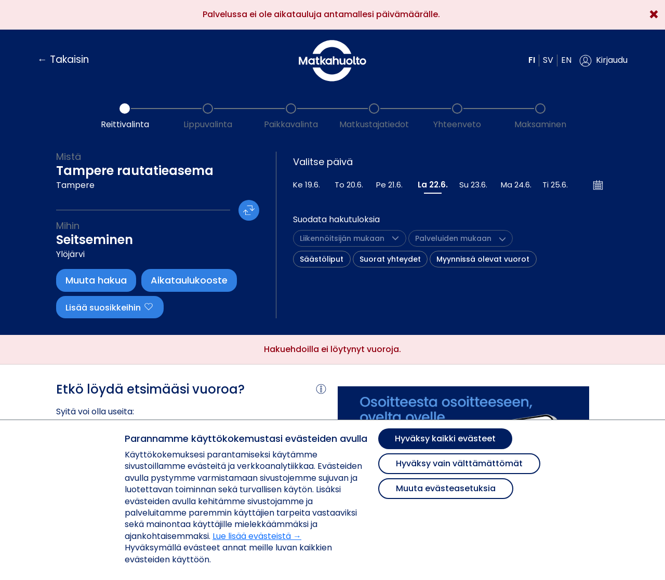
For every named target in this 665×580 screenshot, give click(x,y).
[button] (603, 61)
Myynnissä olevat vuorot (482, 259)
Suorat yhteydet (390, 259)
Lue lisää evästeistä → (256, 536)
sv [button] (548, 60)
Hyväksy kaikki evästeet (445, 438)
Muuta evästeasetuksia (446, 488)
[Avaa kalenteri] (598, 184)
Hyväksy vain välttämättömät (459, 463)
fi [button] (531, 60)
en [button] (566, 60)
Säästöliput (321, 259)
